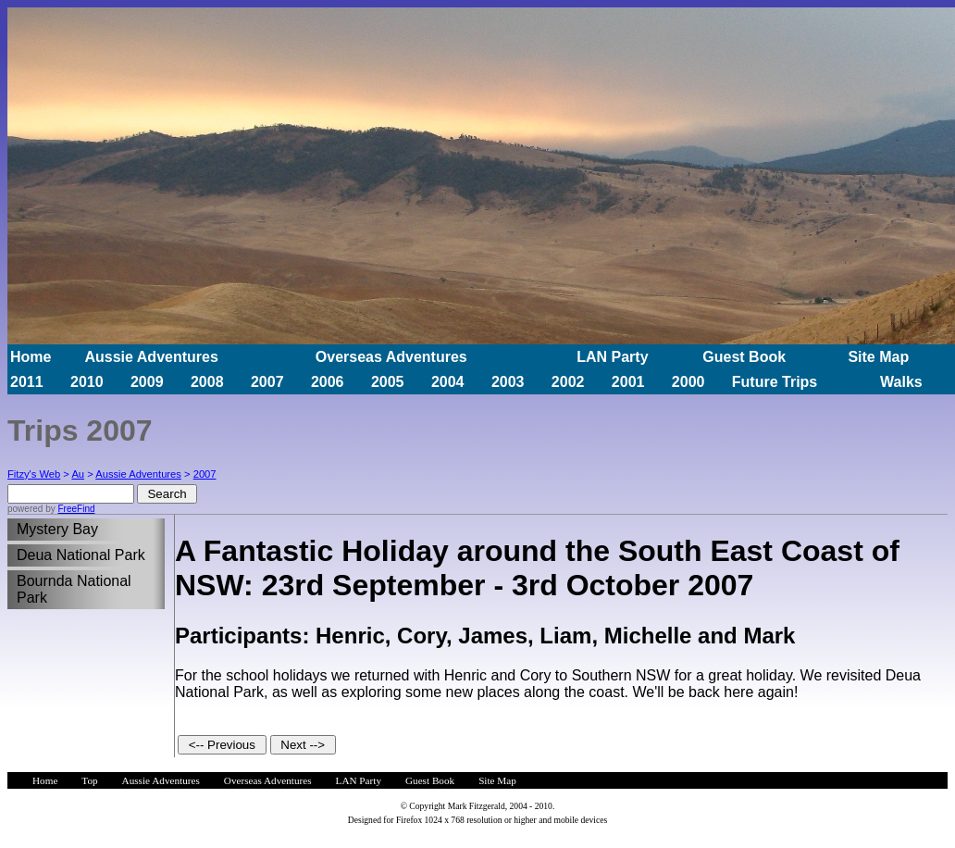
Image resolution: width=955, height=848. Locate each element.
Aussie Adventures (150, 357)
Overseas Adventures (391, 357)
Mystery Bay (57, 529)
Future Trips (774, 382)
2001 (628, 382)
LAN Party (612, 357)
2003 (508, 382)
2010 (87, 382)
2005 (387, 382)
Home (30, 357)
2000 (688, 382)
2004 (448, 382)
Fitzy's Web (33, 474)
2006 (327, 382)
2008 (207, 382)
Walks (901, 382)
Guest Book (744, 357)
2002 (568, 382)
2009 (147, 382)
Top (89, 780)
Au (77, 474)
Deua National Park (81, 555)
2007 (267, 382)
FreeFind (75, 509)
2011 (26, 382)
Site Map (878, 357)
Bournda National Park (74, 589)
